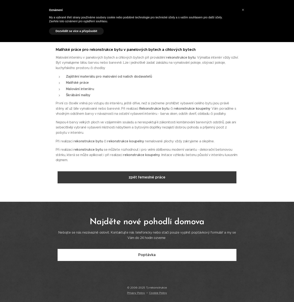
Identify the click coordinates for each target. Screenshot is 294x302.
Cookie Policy (158, 293)
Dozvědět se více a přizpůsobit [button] (76, 31)
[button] (243, 10)
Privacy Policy (136, 293)
